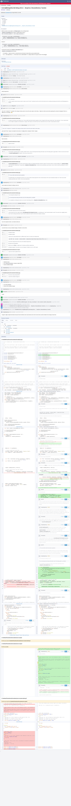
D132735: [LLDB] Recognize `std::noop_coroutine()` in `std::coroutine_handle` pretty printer (34, 301)
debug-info (14, 105)
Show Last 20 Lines (25, 635)
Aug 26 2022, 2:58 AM (30, 299)
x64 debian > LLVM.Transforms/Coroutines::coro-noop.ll (17, 69)
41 (3, 232)
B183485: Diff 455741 (22, 203)
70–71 (3, 234)
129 (3, 101)
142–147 (4, 276)
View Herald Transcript (23, 74)
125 (3, 99)
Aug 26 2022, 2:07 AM (19, 291)
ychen (4, 23)
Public (9, 9)
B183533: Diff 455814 (22, 254)
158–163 (4, 247)
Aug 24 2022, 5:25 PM (25, 134)
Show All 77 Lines (19, 635)
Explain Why (59, 305)
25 (3, 251)
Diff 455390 (19, 86)
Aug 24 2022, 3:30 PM (20, 105)
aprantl (4, 20)
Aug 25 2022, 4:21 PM (25, 188)
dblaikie (4, 22)
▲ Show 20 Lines (12, 635)
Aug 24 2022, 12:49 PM (30, 84)
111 (3, 274)
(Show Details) (24, 88)
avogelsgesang (8, 12)
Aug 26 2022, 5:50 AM (25, 304)
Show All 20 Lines (19, 721)
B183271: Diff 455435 (22, 156)
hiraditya (14, 75)
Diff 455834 (19, 280)
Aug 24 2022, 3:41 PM (19, 108)
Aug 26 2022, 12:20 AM (26, 217)
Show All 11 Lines (19, 603)
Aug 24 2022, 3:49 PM (21, 115)
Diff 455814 (19, 217)
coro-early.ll (8, 329)
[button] (70, 1)
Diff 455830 (19, 257)
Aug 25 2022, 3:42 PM (25, 182)
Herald (4, 74)
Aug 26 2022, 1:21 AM (30, 254)
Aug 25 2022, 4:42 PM (30, 203)
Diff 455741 (19, 182)
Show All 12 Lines (19, 391)
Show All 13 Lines (19, 364)
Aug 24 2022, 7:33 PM (30, 156)
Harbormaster (5, 84)
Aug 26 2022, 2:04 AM (25, 280)
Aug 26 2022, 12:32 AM (18, 225)
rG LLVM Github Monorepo (6, 62)
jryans (4, 108)
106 (3, 243)
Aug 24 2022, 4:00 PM (31, 125)
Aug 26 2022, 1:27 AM (25, 267)
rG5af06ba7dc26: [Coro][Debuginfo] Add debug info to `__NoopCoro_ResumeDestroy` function (18, 25)
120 (3, 210)
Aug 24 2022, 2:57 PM (25, 86)
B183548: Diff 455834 (22, 299)
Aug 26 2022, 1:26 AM (25, 257)
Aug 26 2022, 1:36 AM (19, 270)
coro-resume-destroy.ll (10, 332)
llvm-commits (15, 82)
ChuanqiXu (5, 19)
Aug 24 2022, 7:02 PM (19, 147)
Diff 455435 (19, 134)
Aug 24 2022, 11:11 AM (20, 71)
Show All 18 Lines (19, 426)
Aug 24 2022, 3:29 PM (18, 94)
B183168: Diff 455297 (22, 84)
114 (3, 245)
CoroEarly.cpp (8, 326)
